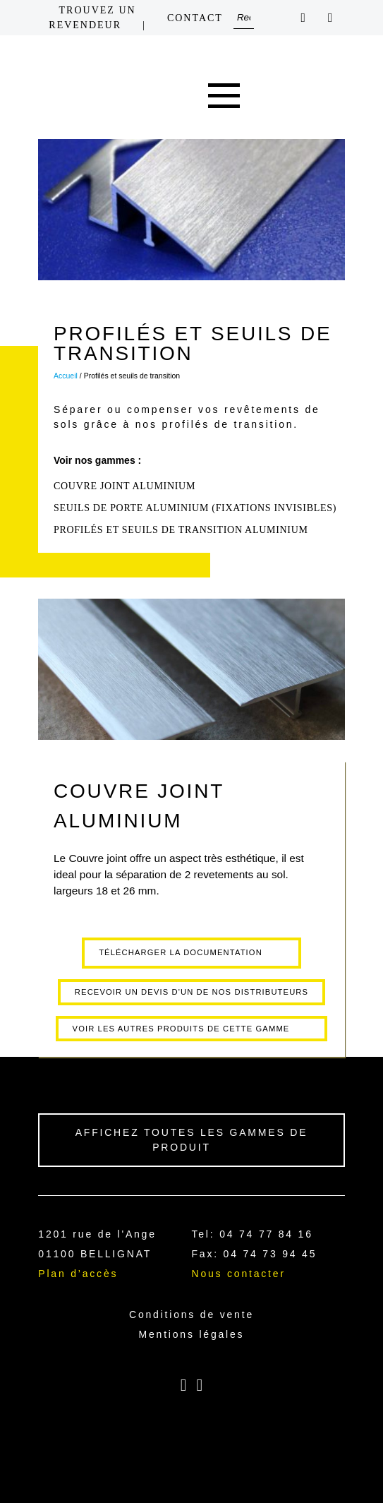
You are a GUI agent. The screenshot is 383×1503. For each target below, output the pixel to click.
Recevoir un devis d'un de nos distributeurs (191, 992)
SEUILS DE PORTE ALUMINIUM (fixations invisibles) (195, 508)
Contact (195, 18)
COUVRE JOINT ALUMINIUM (124, 486)
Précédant (17, 828)
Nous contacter (238, 1273)
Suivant (366, 828)
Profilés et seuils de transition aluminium (181, 530)
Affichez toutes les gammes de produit (191, 1140)
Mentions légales (192, 1334)
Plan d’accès (78, 1273)
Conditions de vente (191, 1314)
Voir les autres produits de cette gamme (181, 1028)
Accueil (66, 375)
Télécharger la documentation (180, 952)
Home (160, 96)
